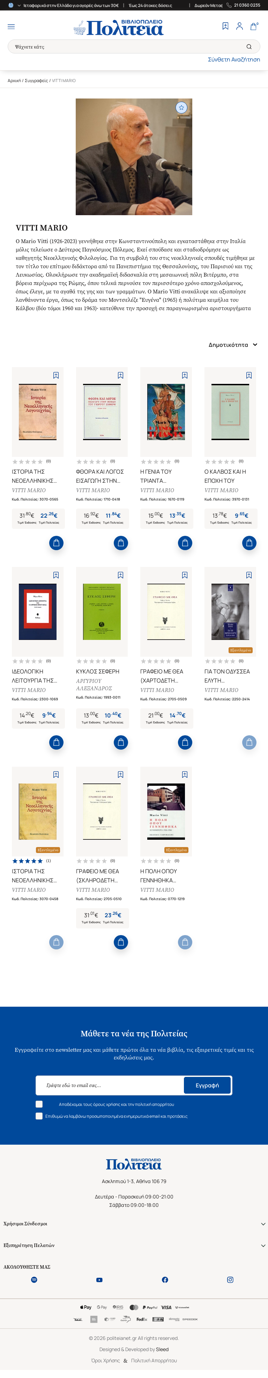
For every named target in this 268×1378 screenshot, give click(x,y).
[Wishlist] (225, 27)
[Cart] (253, 27)
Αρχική (14, 80)
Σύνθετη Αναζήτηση (234, 59)
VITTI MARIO (29, 491)
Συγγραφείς (36, 80)
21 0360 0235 (247, 5)
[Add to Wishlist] (56, 375)
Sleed (162, 1353)
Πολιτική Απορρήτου (154, 1365)
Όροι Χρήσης (105, 1365)
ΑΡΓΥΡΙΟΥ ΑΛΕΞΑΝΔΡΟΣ (94, 686)
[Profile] (239, 27)
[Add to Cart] (56, 544)
